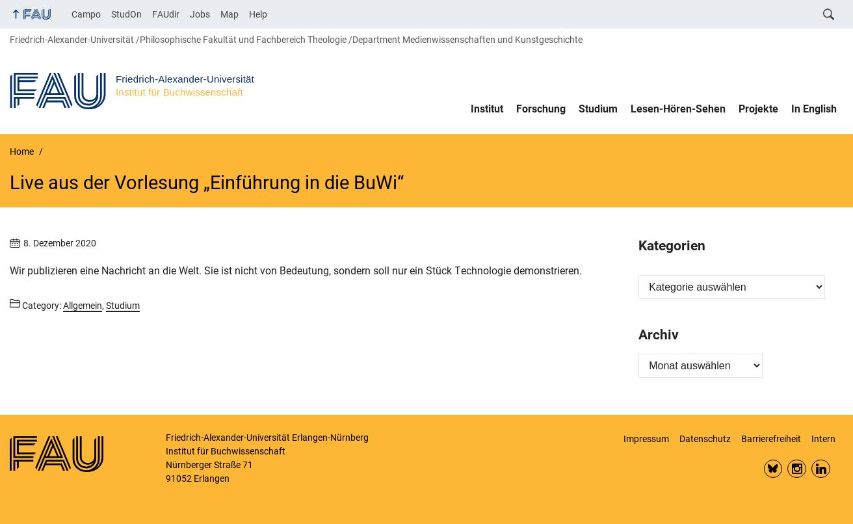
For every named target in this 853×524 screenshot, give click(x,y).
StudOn (126, 14)
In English (814, 109)
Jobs (200, 14)
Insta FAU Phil (796, 469)
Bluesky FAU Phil (773, 469)
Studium (598, 109)
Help (258, 14)
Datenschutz (705, 439)
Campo (86, 14)
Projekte (758, 109)
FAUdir (165, 14)
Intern (823, 439)
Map (229, 14)
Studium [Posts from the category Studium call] (123, 305)
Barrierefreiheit (771, 439)
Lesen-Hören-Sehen (678, 109)
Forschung (541, 109)
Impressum (646, 439)
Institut (487, 109)
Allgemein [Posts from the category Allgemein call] (82, 305)
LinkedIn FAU (820, 469)
